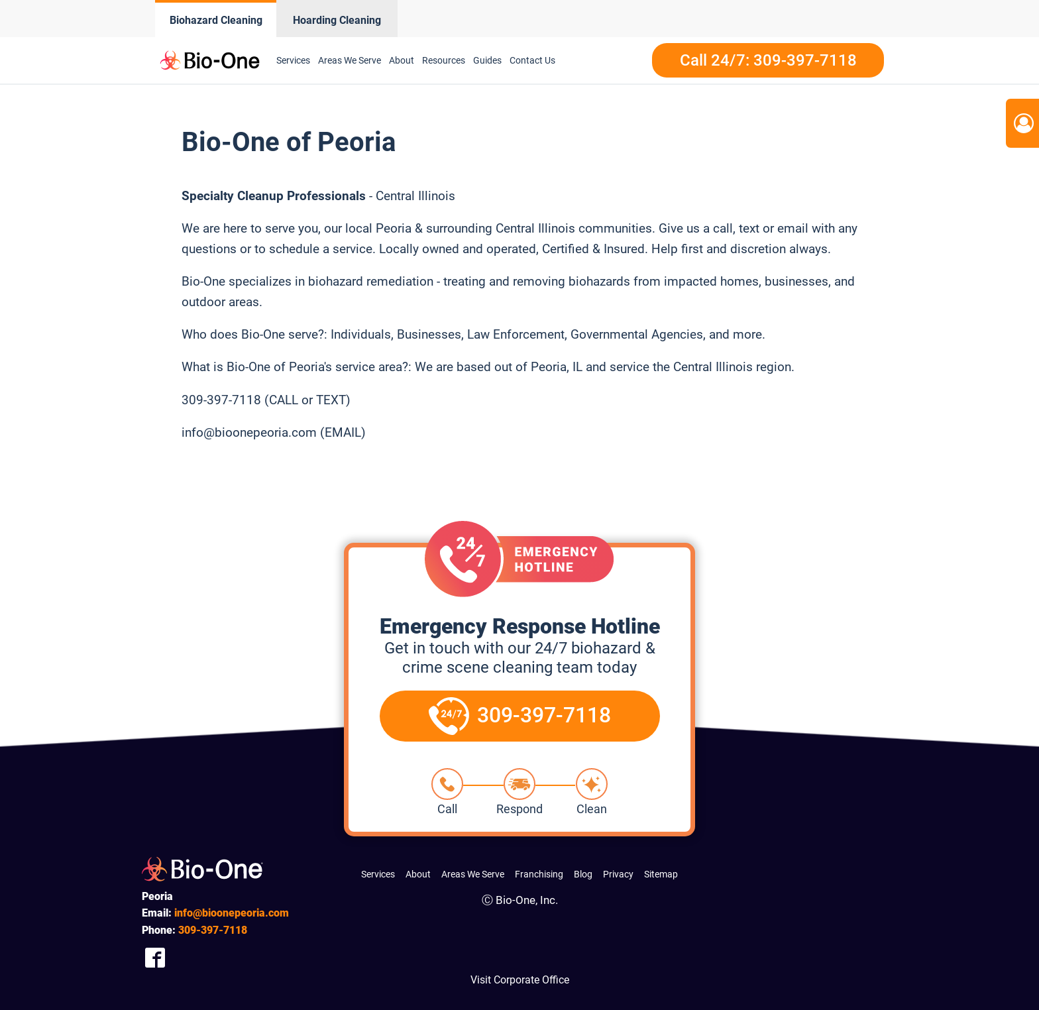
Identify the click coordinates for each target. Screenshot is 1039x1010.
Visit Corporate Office (519, 980)
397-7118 (212, 930)
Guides (487, 60)
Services (293, 60)
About (401, 60)
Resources (443, 60)
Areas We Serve (349, 60)
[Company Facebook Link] (155, 957)
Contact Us (532, 60)
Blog (583, 874)
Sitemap (661, 874)
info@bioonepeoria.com (231, 913)
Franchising (539, 874)
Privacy (618, 874)
